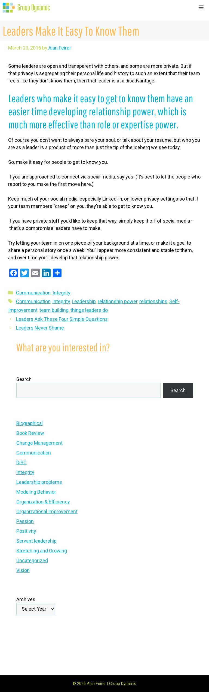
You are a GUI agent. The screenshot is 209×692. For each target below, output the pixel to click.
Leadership (84, 301)
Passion (25, 521)
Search (24, 379)
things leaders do (89, 310)
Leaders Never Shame (40, 328)
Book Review (30, 433)
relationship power (117, 301)
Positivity (26, 531)
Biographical (29, 423)
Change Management (39, 443)
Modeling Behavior (36, 492)
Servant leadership (36, 541)
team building (54, 310)
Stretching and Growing (41, 550)
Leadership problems (39, 482)
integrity (61, 301)
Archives (25, 599)
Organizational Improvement (47, 511)
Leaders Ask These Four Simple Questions (62, 319)
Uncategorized (32, 560)
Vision (23, 570)
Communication (33, 293)
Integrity (61, 293)
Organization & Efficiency (43, 502)
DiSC (21, 462)
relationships (153, 301)
